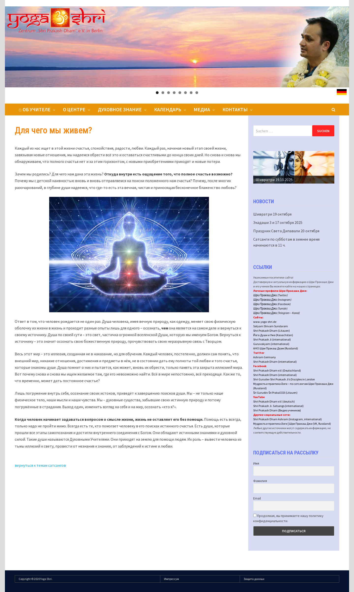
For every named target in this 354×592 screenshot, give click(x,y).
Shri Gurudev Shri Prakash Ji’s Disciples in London (284, 379)
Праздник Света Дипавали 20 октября (286, 230)
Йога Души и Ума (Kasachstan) (273, 335)
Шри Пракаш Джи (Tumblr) (270, 308)
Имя (256, 463)
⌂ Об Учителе (34, 109)
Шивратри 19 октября (272, 214)
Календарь (167, 109)
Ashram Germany (264, 357)
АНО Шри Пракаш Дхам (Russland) (275, 348)
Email (257, 498)
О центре (74, 109)
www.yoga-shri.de (264, 322)
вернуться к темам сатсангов (40, 465)
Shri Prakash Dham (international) (275, 361)
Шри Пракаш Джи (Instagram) (272, 299)
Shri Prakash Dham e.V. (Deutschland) (277, 370)
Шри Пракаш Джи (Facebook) (272, 304)
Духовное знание (120, 109)
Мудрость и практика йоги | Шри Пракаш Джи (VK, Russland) (292, 423)
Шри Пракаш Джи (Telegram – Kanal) (276, 313)
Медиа (202, 109)
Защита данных (254, 579)
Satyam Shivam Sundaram (270, 326)
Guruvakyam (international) (271, 344)
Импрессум (171, 579)
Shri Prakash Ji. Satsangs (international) (278, 406)
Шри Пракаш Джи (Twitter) (270, 295)
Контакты (235, 109)
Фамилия (260, 481)
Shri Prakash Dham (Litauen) (271, 330)
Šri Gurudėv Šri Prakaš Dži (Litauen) (275, 392)
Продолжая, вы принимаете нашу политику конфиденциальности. (288, 518)
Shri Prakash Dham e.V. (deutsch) (274, 401)
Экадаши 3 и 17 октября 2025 (277, 222)
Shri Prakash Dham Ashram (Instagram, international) (287, 419)
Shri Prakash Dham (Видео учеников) (277, 410)
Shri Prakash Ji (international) (272, 339)
